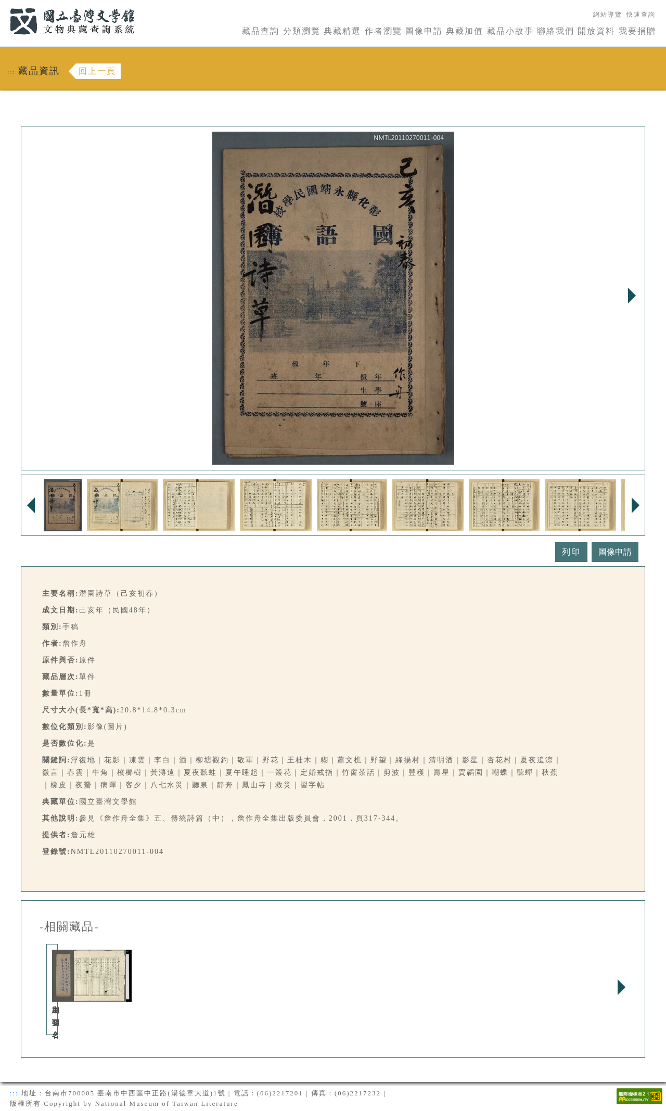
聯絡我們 (555, 31)
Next (631, 295)
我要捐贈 (637, 31)
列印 (571, 551)
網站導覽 (607, 14)
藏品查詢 (260, 31)
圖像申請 (424, 31)
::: (3, 6)
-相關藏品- (69, 927)
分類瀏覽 (302, 31)
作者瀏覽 (383, 31)
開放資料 (596, 31)
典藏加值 (464, 31)
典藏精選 (342, 31)
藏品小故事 (510, 31)
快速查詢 (641, 14)
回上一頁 (97, 71)
